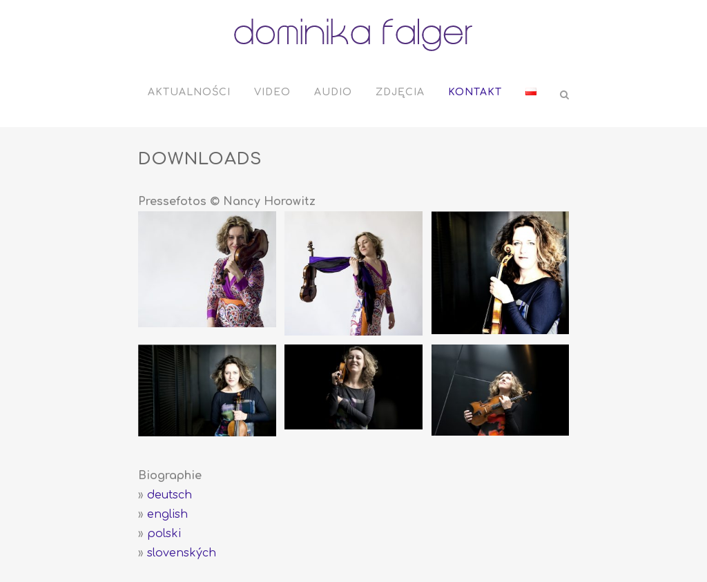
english (167, 514)
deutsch (169, 495)
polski (164, 533)
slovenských (181, 553)
